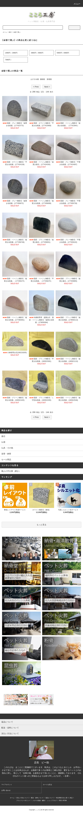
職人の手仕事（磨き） (11, 471)
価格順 (42, 79)
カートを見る (47, 784)
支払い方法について (22, 798)
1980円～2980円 (11, 53)
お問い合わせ (6, 790)
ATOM (65, 800)
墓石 (10, 32)
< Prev (36, 87)
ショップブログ (52, 800)
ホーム (5, 32)
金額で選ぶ (17, 32)
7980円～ (8, 60)
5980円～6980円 (63, 53)
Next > (47, 87)
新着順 (49, 79)
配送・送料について (37, 798)
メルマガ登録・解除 (38, 800)
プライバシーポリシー (23, 800)
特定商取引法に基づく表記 (64, 798)
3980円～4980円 (37, 53)
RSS (60, 800)
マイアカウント (6, 784)
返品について (50, 798)
